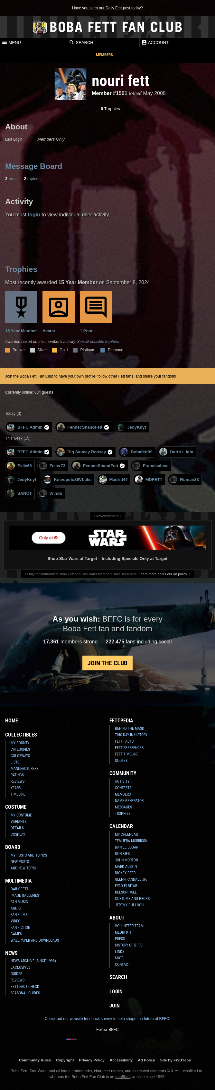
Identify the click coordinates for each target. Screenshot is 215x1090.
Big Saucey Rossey (85, 452)
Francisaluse (150, 466)
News (11, 953)
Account (155, 42)
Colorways (20, 756)
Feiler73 (52, 466)
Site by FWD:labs (175, 1060)
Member (101, 93)
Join (114, 1006)
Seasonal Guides (25, 993)
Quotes (121, 760)
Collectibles (21, 735)
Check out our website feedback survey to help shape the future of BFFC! (107, 1018)
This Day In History (131, 735)
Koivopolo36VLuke (67, 479)
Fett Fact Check (25, 986)
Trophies (110, 108)
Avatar (58, 312)
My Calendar (126, 834)
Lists (15, 762)
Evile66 (19, 466)
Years (16, 788)
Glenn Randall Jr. (131, 879)
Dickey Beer (125, 873)
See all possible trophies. (98, 341)
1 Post (96, 312)
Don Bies (122, 853)
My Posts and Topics (29, 855)
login (34, 214)
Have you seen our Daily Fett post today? (107, 8)
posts (12, 178)
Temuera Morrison (131, 841)
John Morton (126, 860)
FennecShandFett (83, 427)
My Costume (21, 815)
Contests (123, 788)
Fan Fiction (20, 927)
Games (16, 934)
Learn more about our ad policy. (163, 574)
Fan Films (19, 914)
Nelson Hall (126, 892)
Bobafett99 (136, 452)
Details (17, 828)
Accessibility (121, 1060)
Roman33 (184, 479)
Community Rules (35, 1060)
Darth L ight (176, 452)
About (117, 918)
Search (81, 42)
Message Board (33, 166)
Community (122, 773)
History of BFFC (129, 945)
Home (11, 721)
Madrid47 (113, 479)
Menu (11, 42)
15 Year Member (21, 312)
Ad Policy (146, 1060)
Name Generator (129, 800)
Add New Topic (23, 868)
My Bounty (20, 743)
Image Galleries (25, 895)
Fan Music (19, 902)
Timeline (18, 794)
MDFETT (149, 479)
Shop (119, 958)
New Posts (20, 861)
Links (119, 951)
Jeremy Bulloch (129, 905)
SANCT (19, 493)
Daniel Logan (126, 847)
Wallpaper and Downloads (35, 940)
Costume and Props (132, 898)
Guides (16, 974)
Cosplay (18, 834)
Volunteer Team (129, 926)
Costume (15, 807)
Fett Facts (124, 741)
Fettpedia (121, 721)
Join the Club (107, 663)
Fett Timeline (126, 754)
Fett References (129, 748)
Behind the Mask (129, 728)
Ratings (17, 775)
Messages (123, 807)
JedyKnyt (131, 427)
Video (15, 921)
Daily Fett (19, 889)
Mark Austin (126, 866)
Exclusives (20, 967)
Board (12, 847)
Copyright (65, 1060)
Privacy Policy (92, 1060)
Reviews (17, 781)
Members (104, 54)
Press (120, 939)
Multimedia (18, 881)
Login (116, 992)
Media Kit (123, 932)
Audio (16, 908)
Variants (18, 821)
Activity (122, 781)
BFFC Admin (28, 427)
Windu (50, 493)
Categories (20, 749)
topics (31, 178)
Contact (122, 964)
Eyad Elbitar (126, 886)
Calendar (121, 826)
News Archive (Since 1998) (33, 961)
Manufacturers (24, 768)
